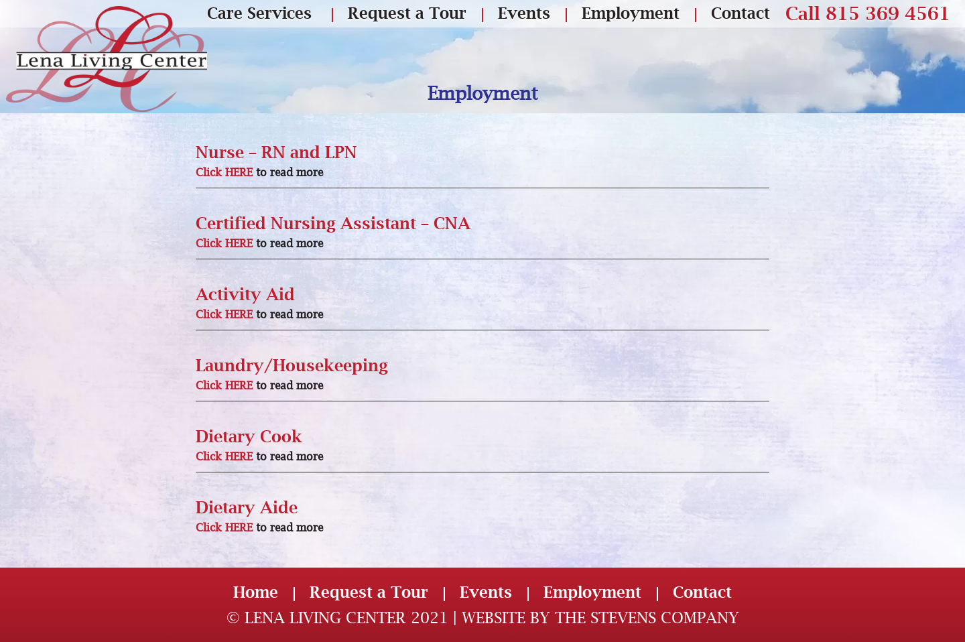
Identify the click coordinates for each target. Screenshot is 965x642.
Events (524, 13)
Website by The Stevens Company (600, 617)
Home (255, 592)
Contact (740, 13)
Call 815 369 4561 (867, 13)
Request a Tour (407, 13)
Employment (631, 13)
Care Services (259, 13)
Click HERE (224, 172)
